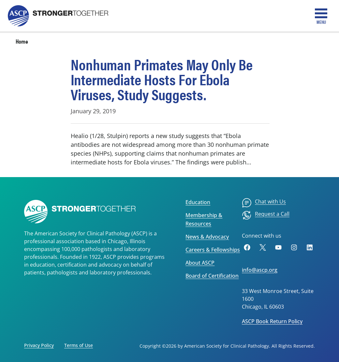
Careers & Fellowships (212, 249)
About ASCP (199, 262)
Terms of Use (78, 345)
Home (22, 41)
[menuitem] (264, 203)
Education (197, 202)
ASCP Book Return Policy (272, 321)
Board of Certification (212, 275)
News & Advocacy (207, 236)
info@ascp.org (259, 269)
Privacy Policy (39, 345)
